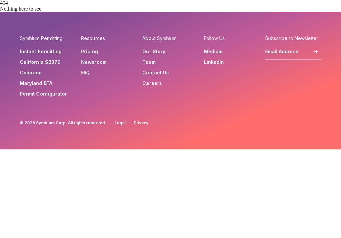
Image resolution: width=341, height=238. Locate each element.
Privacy (141, 122)
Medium (213, 51)
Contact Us (155, 72)
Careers (152, 83)
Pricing (89, 51)
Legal (120, 122)
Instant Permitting (41, 51)
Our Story (153, 51)
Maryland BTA (36, 83)
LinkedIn (214, 62)
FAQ (85, 72)
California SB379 (40, 62)
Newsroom (94, 62)
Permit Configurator (43, 94)
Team (148, 62)
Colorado (31, 72)
